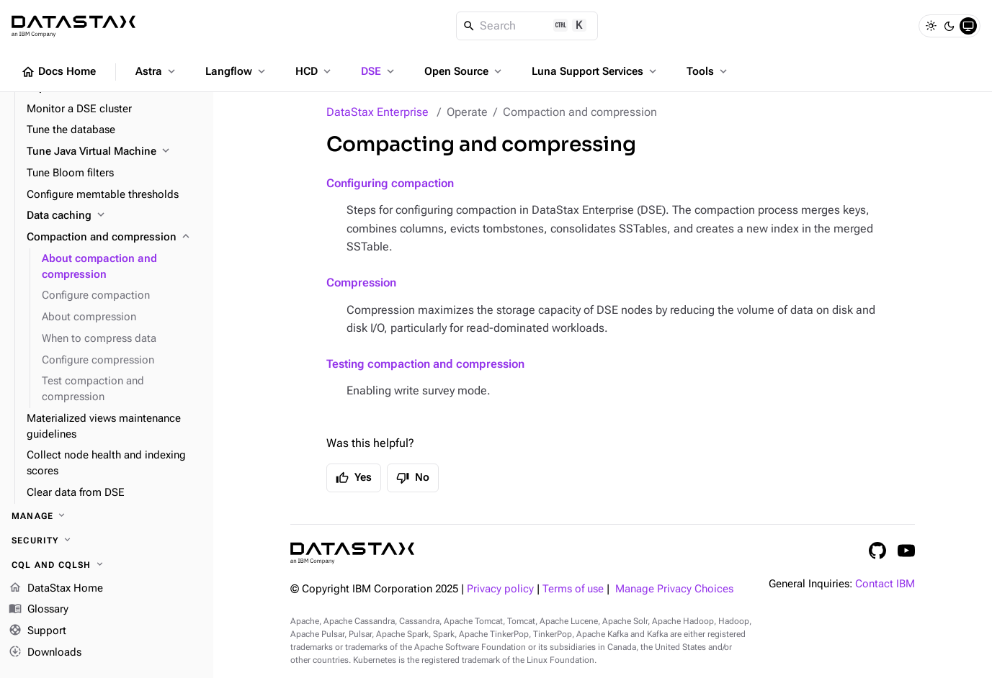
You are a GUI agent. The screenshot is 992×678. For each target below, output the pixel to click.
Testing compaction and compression (425, 364)
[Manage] (106, 516)
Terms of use (573, 589)
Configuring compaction (390, 183)
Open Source (464, 71)
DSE (379, 71)
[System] (968, 26)
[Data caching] (114, 216)
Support (37, 632)
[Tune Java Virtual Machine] (114, 152)
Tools (708, 71)
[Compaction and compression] (114, 237)
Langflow (236, 71)
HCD (314, 71)
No (412, 477)
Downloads (45, 653)
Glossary (38, 610)
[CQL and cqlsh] (106, 565)
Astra (156, 71)
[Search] (527, 26)
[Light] (930, 26)
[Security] (106, 540)
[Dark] (949, 26)
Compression (361, 282)
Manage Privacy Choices (674, 589)
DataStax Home (56, 589)
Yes (354, 477)
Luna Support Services (595, 71)
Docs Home (58, 72)
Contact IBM (885, 584)
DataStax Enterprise (377, 112)
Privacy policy (500, 589)
